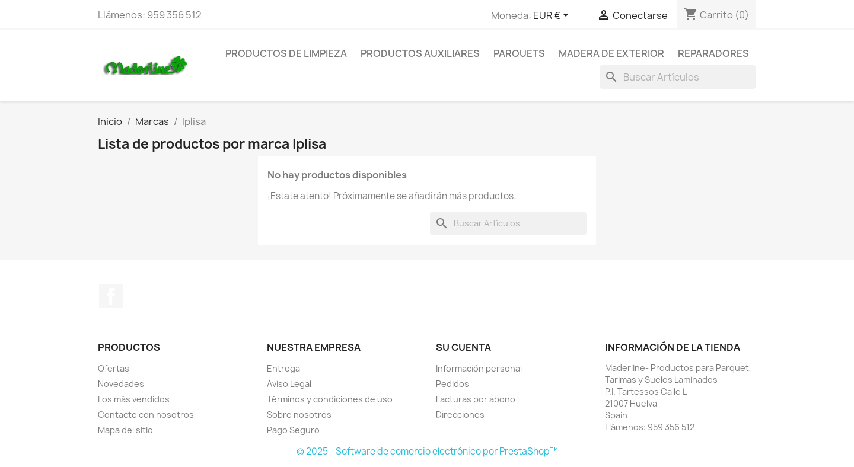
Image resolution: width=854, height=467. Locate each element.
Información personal (479, 368)
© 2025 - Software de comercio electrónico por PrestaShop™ (427, 451)
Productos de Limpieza (286, 53)
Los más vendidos (134, 399)
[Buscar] (678, 77)
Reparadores (713, 53)
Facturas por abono (475, 399)
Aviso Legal (289, 383)
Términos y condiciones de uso (330, 399)
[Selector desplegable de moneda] (553, 16)
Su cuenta (463, 347)
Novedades (121, 383)
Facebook (111, 296)
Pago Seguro (293, 430)
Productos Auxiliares (420, 53)
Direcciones (460, 414)
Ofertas (113, 368)
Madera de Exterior (611, 53)
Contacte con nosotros (146, 414)
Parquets (519, 53)
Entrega (283, 368)
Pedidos (452, 383)
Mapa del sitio (125, 430)
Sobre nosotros (299, 414)
